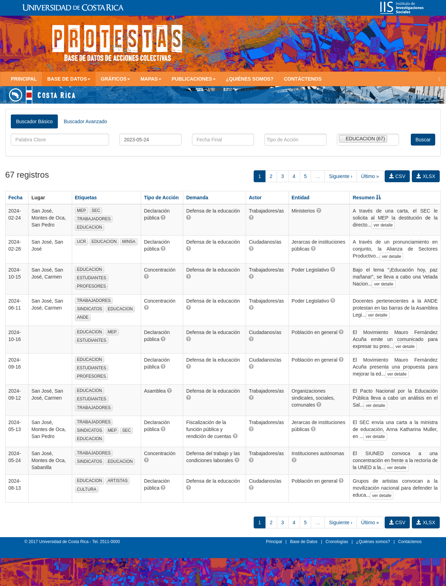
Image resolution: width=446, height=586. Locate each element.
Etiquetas (86, 197)
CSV (397, 176)
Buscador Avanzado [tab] (85, 121)
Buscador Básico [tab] (34, 121)
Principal (24, 79)
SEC (96, 210)
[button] (163, 217)
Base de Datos (303, 541)
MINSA (129, 241)
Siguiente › (340, 176)
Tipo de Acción (161, 197)
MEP (81, 210)
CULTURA (87, 489)
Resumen (367, 197)
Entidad (300, 197)
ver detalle (383, 225)
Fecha (15, 197)
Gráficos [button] (115, 79)
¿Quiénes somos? (250, 79)
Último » (370, 176)
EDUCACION (89, 227)
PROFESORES (91, 286)
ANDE (83, 317)
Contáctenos (303, 79)
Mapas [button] (150, 79)
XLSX (425, 176)
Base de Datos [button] (68, 79)
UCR (81, 241)
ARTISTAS (118, 480)
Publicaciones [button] (194, 79)
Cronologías (336, 541)
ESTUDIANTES (91, 277)
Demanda (197, 197)
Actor (255, 197)
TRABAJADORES (94, 218)
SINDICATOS (89, 308)
